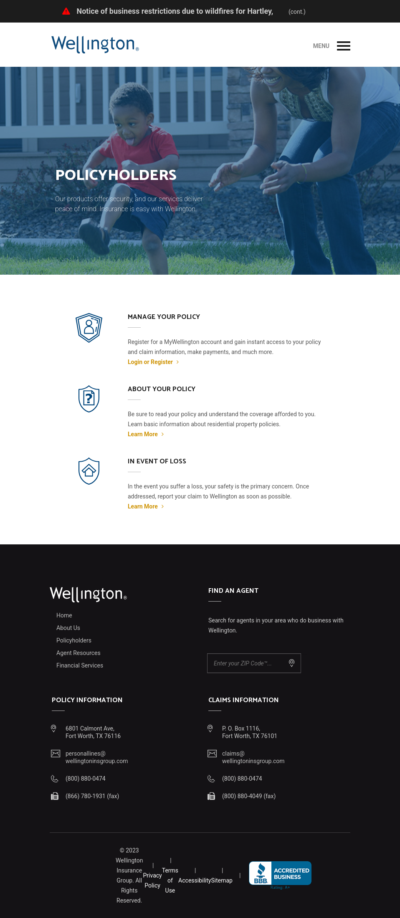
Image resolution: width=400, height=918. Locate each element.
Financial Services (79, 665)
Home (64, 615)
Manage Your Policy (164, 317)
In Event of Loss (157, 461)
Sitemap (221, 880)
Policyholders (73, 640)
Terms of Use (170, 880)
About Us (68, 628)
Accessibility (194, 880)
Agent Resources (78, 653)
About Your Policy (161, 389)
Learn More (146, 434)
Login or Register (153, 362)
